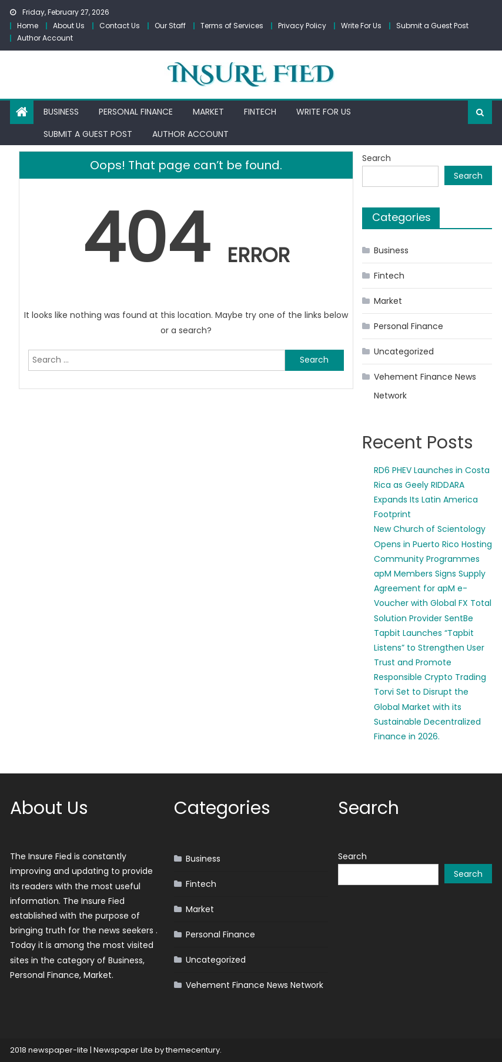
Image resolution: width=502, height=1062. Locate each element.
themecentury (193, 1050)
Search (376, 158)
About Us (69, 26)
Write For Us (361, 26)
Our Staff (170, 26)
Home (27, 26)
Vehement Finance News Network (425, 386)
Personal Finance (136, 112)
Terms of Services (231, 26)
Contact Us (119, 26)
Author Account (45, 38)
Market (208, 112)
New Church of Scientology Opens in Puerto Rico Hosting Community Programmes (433, 543)
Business (61, 112)
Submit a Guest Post (432, 26)
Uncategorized (404, 351)
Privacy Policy (302, 26)
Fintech (260, 112)
